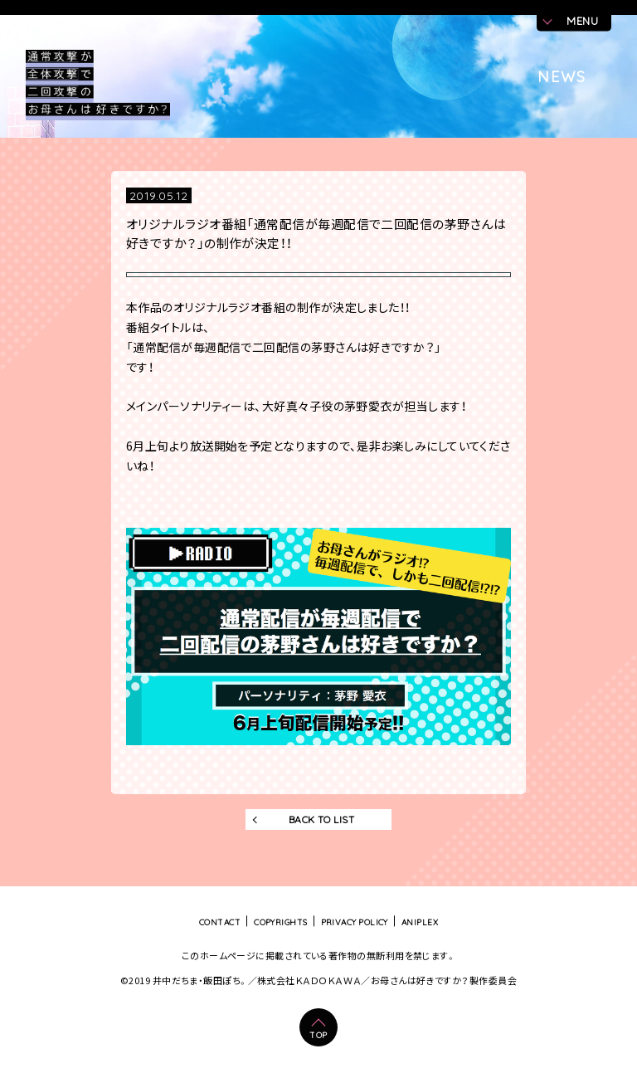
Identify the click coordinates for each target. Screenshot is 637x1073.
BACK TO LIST (321, 819)
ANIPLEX (419, 921)
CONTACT (220, 921)
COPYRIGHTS (281, 921)
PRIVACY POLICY (354, 921)
